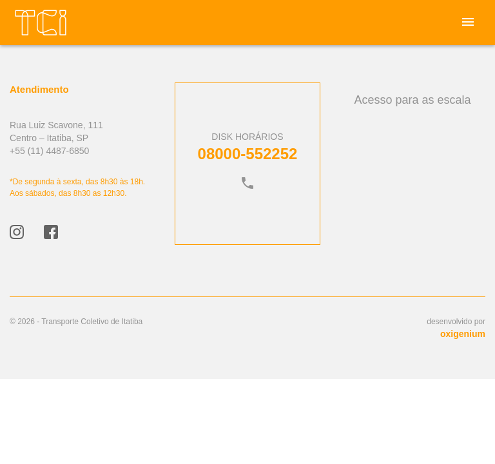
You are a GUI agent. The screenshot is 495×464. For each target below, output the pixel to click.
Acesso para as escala (412, 99)
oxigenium (462, 334)
